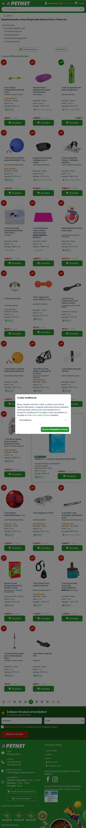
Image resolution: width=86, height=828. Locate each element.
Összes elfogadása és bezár (55, 429)
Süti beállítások (25, 420)
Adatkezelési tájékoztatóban (38, 415)
